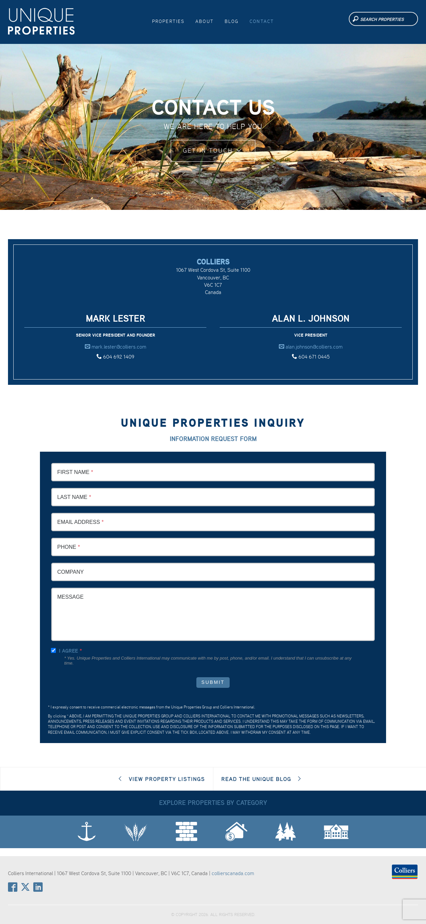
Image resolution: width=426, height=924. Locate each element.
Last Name (72, 497)
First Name (73, 472)
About (204, 21)
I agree (68, 651)
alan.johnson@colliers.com (310, 346)
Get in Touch (213, 150)
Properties (168, 21)
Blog (232, 21)
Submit (213, 682)
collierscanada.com (233, 873)
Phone (66, 547)
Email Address (78, 522)
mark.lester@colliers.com (115, 346)
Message (70, 597)
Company (70, 572)
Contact (262, 21)
